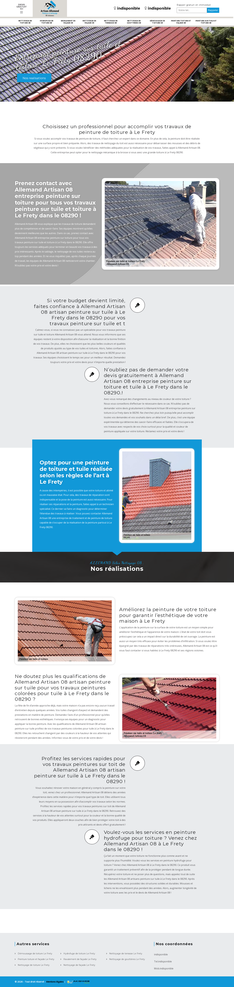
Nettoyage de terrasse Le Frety (125, 953)
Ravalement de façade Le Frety (80, 959)
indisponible (127, 8)
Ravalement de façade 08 (68, 22)
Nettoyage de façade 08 (89, 22)
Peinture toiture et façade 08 (181, 22)
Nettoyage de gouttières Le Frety (127, 959)
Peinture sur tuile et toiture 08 (206, 22)
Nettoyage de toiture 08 (25, 22)
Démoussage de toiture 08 (157, 22)
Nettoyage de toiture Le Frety (34, 965)
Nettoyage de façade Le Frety (79, 965)
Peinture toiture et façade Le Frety (36, 959)
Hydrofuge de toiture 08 (46, 22)
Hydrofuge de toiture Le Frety (79, 953)
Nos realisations (34, 78)
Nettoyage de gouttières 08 (134, 22)
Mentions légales (55, 981)
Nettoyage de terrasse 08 (111, 22)
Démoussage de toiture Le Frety (35, 953)
